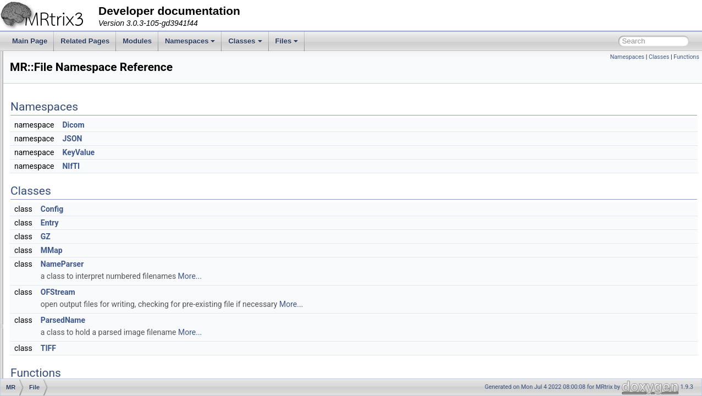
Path (52, 329)
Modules (137, 41)
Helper (54, 280)
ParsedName (200, 320)
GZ (183, 236)
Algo (51, 135)
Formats (57, 256)
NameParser (200, 264)
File (50, 220)
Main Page (29, 41)
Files (287, 41)
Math (52, 317)
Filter (52, 232)
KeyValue (216, 152)
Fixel (52, 244)
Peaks (54, 341)
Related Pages (84, 41)
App (51, 147)
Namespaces (190, 41)
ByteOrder (60, 171)
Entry (187, 222)
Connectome (63, 196)
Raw (51, 365)
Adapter (56, 123)
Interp (53, 305)
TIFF (186, 348)
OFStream (195, 292)
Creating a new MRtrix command (67, 63)
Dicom (211, 124)
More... (327, 276)
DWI (51, 208)
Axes (52, 159)
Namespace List (51, 99)
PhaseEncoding (68, 353)
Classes (245, 41)
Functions (686, 57)
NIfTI (208, 166)
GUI (51, 268)
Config (189, 209)
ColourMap (61, 184)
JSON (209, 138)
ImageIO (57, 292)
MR (41, 111)
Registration (62, 377)
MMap (189, 250)
